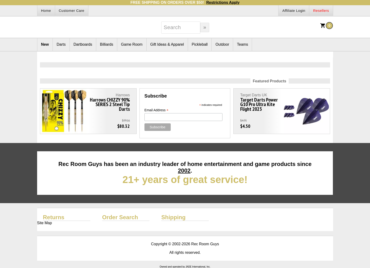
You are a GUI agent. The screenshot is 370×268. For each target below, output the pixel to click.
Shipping (173, 217)
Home (46, 11)
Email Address (156, 110)
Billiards (106, 44)
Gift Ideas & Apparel (167, 44)
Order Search (120, 217)
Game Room (132, 44)
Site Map (44, 223)
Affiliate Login (293, 11)
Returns (54, 217)
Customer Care (71, 11)
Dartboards (83, 44)
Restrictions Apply (222, 2)
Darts (61, 44)
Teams (242, 44)
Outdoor (222, 44)
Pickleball (200, 44)
